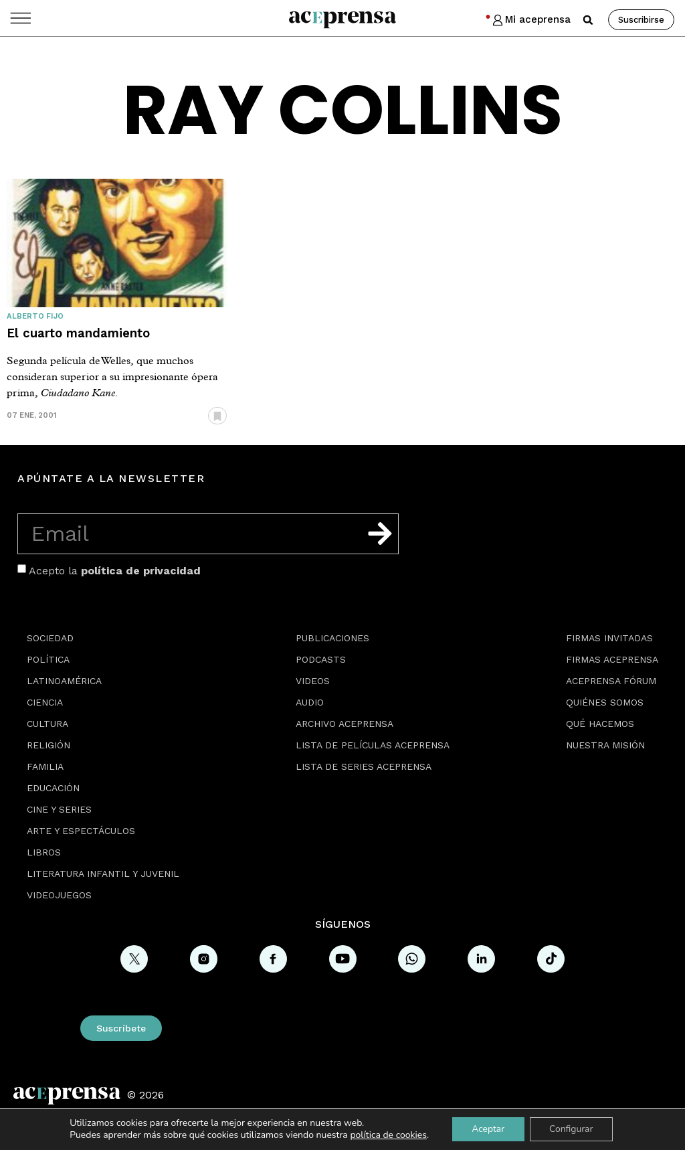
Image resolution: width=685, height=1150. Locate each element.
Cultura (47, 723)
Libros (44, 852)
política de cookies (387, 1135)
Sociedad (50, 638)
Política (48, 659)
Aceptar (487, 1129)
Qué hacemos (600, 723)
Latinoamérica (64, 680)
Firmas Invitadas (609, 638)
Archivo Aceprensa (344, 723)
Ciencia (45, 702)
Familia (45, 766)
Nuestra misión (605, 745)
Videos (313, 680)
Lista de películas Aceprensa (373, 745)
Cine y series (59, 809)
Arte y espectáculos (81, 830)
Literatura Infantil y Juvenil (103, 873)
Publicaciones (332, 638)
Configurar (572, 1129)
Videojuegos (59, 895)
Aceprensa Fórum (611, 680)
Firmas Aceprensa (612, 659)
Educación (53, 788)
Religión (48, 745)
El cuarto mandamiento (78, 333)
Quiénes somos (605, 702)
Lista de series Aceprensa (363, 766)
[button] (588, 20)
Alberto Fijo (35, 316)
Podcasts (321, 659)
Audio (310, 702)
